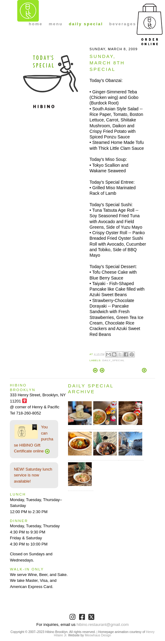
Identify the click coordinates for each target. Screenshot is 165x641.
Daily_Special (114, 360)
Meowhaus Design (98, 635)
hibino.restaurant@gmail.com (103, 624)
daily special (86, 24)
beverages (122, 24)
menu (55, 24)
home (35, 24)
